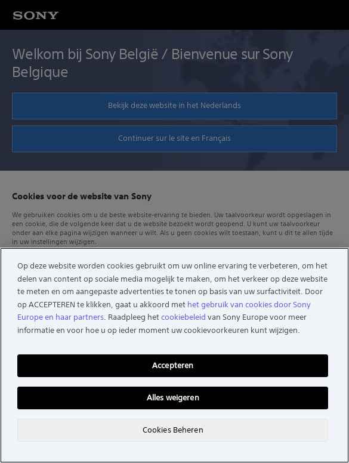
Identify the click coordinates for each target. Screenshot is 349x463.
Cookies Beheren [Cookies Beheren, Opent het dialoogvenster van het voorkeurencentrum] (173, 430)
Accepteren (172, 365)
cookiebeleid (183, 317)
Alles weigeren (173, 398)
